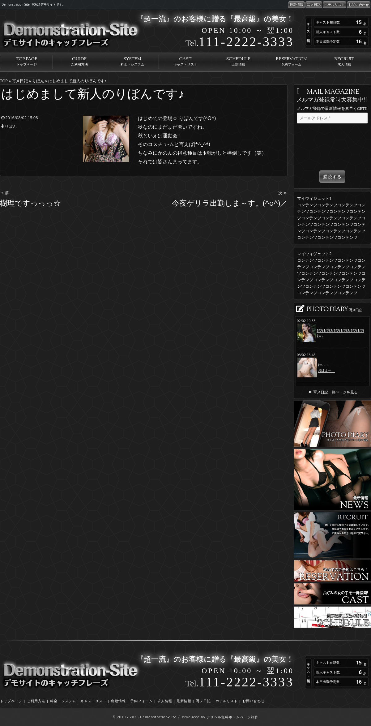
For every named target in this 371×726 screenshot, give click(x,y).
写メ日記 (314, 4)
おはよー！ (326, 370)
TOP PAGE (26, 61)
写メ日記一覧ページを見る (332, 392)
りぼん (11, 126)
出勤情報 (118, 700)
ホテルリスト (334, 4)
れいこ (323, 364)
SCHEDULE (238, 61)
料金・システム (63, 700)
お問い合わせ (358, 4)
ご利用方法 (36, 700)
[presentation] (332, 148)
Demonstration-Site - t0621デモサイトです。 (33, 4)
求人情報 (164, 700)
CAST (185, 61)
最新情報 (296, 4)
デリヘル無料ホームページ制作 (232, 717)
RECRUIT (344, 61)
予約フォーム (141, 700)
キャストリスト (93, 700)
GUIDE (79, 61)
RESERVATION (291, 61)
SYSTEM (132, 61)
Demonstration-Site (158, 717)
